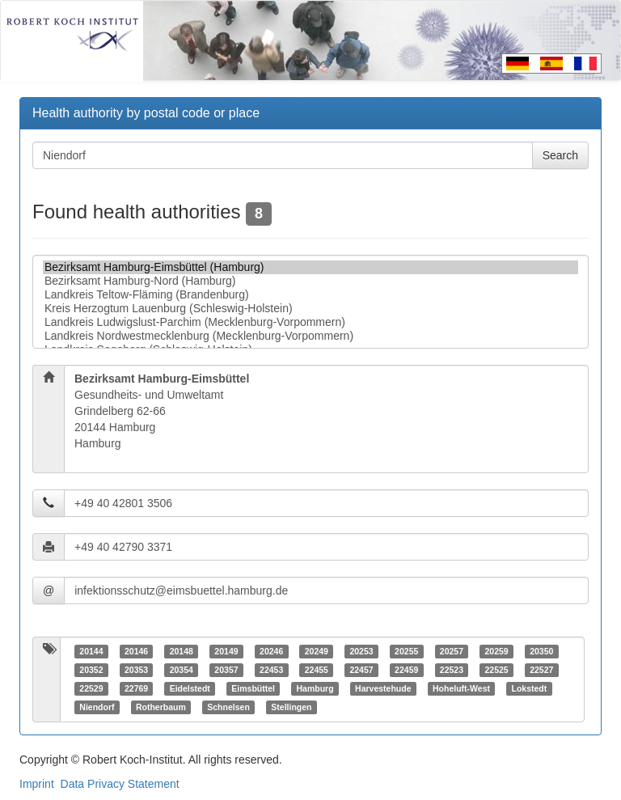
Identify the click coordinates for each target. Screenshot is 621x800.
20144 (91, 651)
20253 (361, 651)
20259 (496, 651)
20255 (406, 651)
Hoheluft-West (461, 688)
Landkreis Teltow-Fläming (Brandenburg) (310, 295)
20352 (91, 670)
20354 (181, 670)
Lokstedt (529, 688)
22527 (541, 670)
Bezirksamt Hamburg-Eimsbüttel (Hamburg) (310, 267)
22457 (361, 670)
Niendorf (96, 707)
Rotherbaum (161, 707)
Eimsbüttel (253, 688)
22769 (136, 688)
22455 (316, 670)
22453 (271, 670)
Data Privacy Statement (120, 783)
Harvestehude (383, 688)
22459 (406, 670)
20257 (451, 651)
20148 (181, 651)
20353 (136, 670)
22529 (91, 688)
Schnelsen (228, 707)
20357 (226, 670)
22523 (451, 670)
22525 (496, 670)
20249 (316, 651)
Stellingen (291, 707)
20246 (271, 651)
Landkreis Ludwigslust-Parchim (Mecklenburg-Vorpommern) (310, 322)
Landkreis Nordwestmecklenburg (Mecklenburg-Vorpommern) (310, 336)
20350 (541, 651)
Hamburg (315, 688)
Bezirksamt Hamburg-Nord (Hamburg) (310, 281)
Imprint (36, 783)
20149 (226, 651)
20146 (136, 651)
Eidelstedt (190, 688)
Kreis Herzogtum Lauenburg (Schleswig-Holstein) (310, 308)
